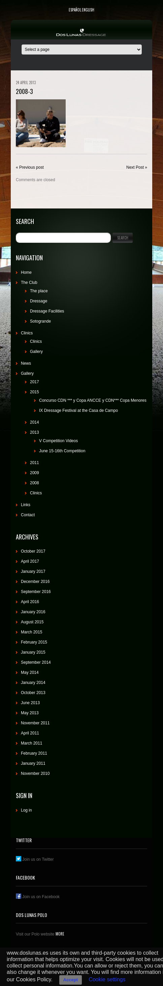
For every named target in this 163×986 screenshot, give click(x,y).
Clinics (27, 333)
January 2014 (33, 682)
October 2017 (33, 551)
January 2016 (33, 612)
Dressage (38, 301)
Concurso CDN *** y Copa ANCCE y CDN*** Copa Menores (92, 400)
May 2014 (30, 672)
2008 (34, 483)
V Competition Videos (58, 440)
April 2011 (30, 733)
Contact (28, 515)
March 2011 (31, 743)
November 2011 (35, 723)
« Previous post (30, 167)
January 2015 (33, 652)
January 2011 (33, 763)
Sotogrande (40, 321)
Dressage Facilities (47, 311)
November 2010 (35, 773)
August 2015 (32, 622)
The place (39, 291)
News (26, 363)
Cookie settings (107, 979)
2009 (34, 472)
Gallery (36, 351)
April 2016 (30, 601)
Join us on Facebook (38, 896)
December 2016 (35, 581)
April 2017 (30, 561)
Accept (70, 979)
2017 (34, 382)
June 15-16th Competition (62, 451)
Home (26, 272)
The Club (29, 282)
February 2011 (34, 753)
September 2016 (36, 591)
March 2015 (31, 632)
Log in (26, 810)
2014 (34, 422)
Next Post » (136, 167)
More (59, 933)
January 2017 (33, 571)
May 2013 (30, 713)
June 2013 (30, 702)
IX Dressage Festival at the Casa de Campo (78, 410)
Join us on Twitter (35, 859)
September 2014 (36, 662)
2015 (34, 392)
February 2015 (34, 642)
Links (25, 504)
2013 (34, 432)
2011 (34, 462)
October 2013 (33, 692)
